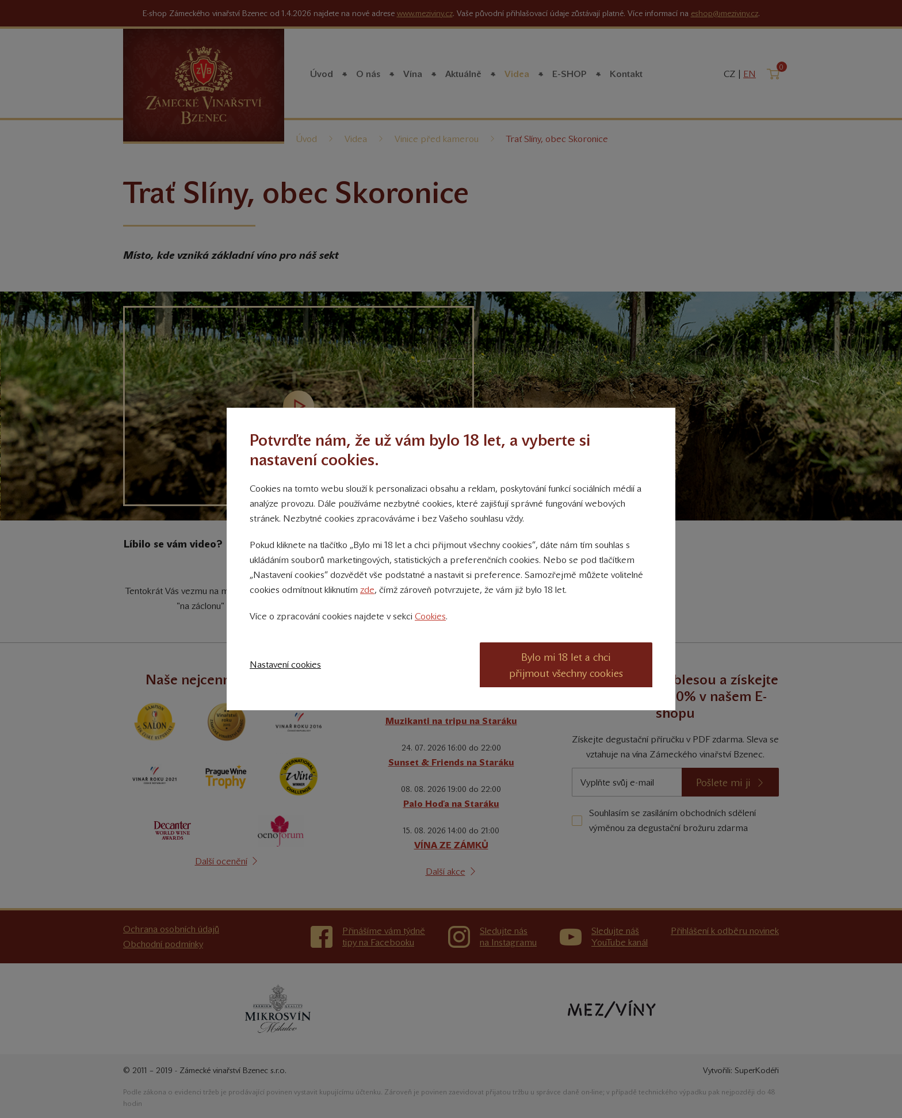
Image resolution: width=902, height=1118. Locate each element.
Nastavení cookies (285, 664)
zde (367, 589)
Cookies (430, 616)
